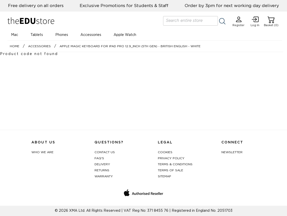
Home (14, 46)
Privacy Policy (171, 158)
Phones (61, 35)
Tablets (36, 35)
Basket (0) (271, 21)
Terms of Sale (170, 170)
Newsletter (232, 152)
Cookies (165, 152)
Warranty (103, 176)
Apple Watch (125, 35)
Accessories (90, 35)
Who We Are (42, 152)
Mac (14, 35)
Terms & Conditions (175, 164)
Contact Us (104, 152)
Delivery (102, 164)
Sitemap (164, 176)
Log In (255, 21)
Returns (101, 170)
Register (238, 21)
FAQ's (99, 158)
